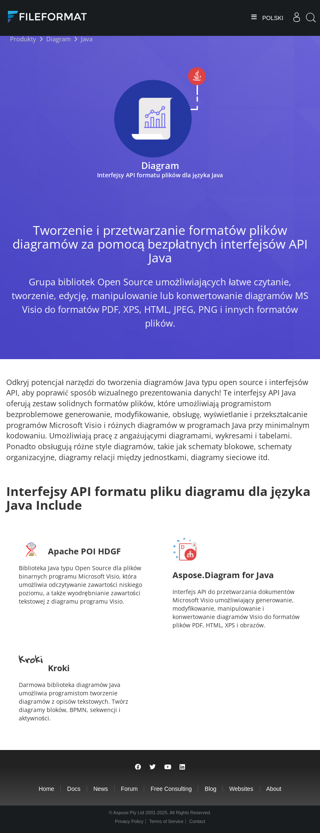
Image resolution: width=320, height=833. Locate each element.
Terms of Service (166, 821)
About (274, 788)
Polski (272, 18)
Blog (210, 788)
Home (46, 788)
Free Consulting (171, 788)
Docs (73, 788)
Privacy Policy (129, 821)
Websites (241, 788)
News (100, 788)
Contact (197, 821)
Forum (129, 788)
